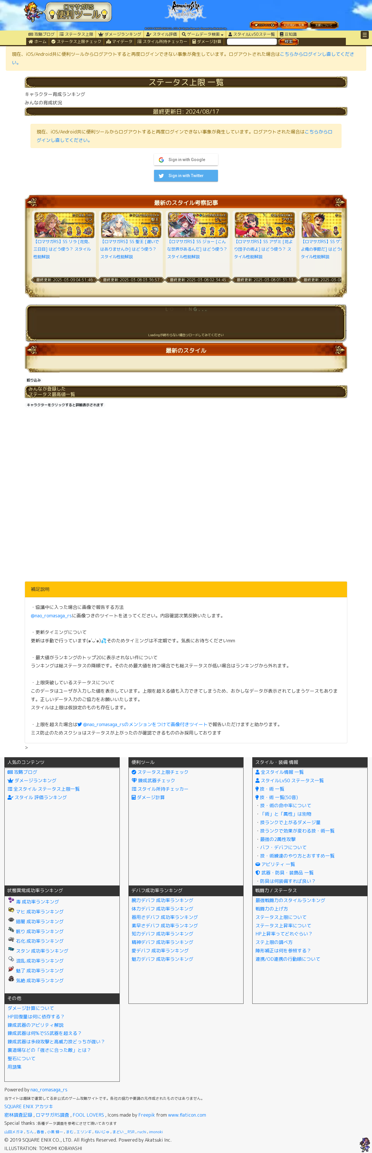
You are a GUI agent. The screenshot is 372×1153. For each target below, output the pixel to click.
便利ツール (143, 762)
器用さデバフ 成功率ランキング (165, 917)
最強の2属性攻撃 (278, 839)
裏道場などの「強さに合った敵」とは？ (49, 1050)
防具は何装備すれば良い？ (288, 881)
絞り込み (34, 380)
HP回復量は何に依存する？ (36, 1016)
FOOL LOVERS (88, 1115)
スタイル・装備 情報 (276, 762)
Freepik (146, 1115)
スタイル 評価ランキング (37, 797)
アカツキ (44, 1106)
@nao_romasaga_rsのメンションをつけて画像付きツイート (142, 724)
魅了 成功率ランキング (36, 970)
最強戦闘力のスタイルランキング (290, 900)
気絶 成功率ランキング (36, 980)
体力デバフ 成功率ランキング (162, 909)
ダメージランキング (119, 34)
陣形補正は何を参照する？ (283, 950)
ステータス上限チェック (76, 41)
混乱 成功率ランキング (36, 961)
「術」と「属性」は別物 (285, 814)
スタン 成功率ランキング (38, 951)
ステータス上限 (76, 34)
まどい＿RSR (123, 1131)
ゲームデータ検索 (202, 34)
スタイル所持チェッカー (162, 41)
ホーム (37, 41)
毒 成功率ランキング (33, 902)
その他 (14, 998)
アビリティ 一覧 (275, 864)
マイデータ (119, 41)
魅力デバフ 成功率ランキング (162, 959)
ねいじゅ (102, 1131)
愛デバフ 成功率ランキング (160, 950)
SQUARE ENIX (18, 1106)
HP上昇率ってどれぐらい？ (284, 934)
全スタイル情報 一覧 (279, 772)
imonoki (156, 1131)
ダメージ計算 (206, 41)
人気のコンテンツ (25, 762)
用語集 (15, 1067)
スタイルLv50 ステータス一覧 (289, 780)
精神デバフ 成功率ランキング (162, 942)
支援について (323, 25)
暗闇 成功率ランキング (36, 921)
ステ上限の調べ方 (274, 942)
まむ (70, 1131)
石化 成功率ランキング (36, 941)
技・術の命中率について (285, 805)
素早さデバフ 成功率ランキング (165, 925)
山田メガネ (13, 1131)
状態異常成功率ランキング (35, 890)
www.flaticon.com (187, 1115)
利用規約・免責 (294, 25)
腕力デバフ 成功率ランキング (162, 900)
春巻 (40, 1131)
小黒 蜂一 (55, 1131)
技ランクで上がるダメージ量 (290, 822)
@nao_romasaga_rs (51, 615)
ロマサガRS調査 (52, 1115)
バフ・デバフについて (283, 847)
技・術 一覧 (269, 789)
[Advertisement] (186, 450)
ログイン (264, 25)
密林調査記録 (18, 1115)
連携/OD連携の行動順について (287, 959)
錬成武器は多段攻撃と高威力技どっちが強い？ (56, 1041)
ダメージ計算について (31, 1008)
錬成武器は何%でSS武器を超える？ (45, 1033)
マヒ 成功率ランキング (36, 911)
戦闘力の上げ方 (271, 909)
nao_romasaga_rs (49, 1089)
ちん (30, 1131)
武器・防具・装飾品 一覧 (284, 872)
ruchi (141, 1131)
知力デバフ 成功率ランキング (162, 934)
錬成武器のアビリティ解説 (35, 1025)
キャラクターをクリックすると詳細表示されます (65, 404)
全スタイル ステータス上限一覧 (44, 789)
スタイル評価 (161, 34)
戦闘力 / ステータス (276, 890)
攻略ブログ (41, 34)
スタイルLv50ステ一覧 (251, 34)
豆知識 (288, 34)
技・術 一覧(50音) (276, 797)
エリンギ (84, 1131)
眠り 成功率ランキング (36, 931)
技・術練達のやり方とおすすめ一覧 (297, 856)
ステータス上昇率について (283, 925)
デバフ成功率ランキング (157, 890)
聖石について (21, 1058)
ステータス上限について (281, 917)
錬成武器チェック (153, 780)
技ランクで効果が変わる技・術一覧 (297, 831)
